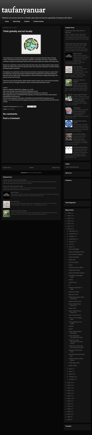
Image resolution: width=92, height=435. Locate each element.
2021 (69, 226)
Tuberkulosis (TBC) (74, 270)
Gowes (71, 329)
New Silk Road (15, 201)
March (71, 374)
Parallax (71, 326)
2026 (69, 213)
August (71, 241)
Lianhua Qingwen (74, 257)
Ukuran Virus (72, 282)
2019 (69, 382)
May (70, 369)
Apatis (70, 265)
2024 (69, 218)
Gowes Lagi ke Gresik (79, 94)
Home (7, 21)
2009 (69, 409)
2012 (69, 401)
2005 (69, 419)
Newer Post (7, 167)
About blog (16, 21)
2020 (69, 229)
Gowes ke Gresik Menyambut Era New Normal (76, 341)
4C (69, 285)
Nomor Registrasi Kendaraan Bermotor (76, 336)
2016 (69, 390)
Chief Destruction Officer (76, 267)
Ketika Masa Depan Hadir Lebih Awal (76, 298)
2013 (69, 398)
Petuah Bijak (10, 109)
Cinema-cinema (39, 21)
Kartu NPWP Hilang (79, 134)
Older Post (55, 167)
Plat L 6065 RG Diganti (75, 254)
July (70, 244)
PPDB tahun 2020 (74, 363)
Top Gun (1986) (73, 262)
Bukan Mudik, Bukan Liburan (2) (75, 304)
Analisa (71, 279)
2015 (69, 393)
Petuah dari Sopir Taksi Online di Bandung (14, 180)
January (71, 379)
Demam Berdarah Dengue (76, 273)
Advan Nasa (72, 308)
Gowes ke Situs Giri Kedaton (19, 211)
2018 (69, 385)
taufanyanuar (23, 10)
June (70, 247)
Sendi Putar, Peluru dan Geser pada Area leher (76, 346)
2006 (69, 417)
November (72, 234)
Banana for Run (73, 294)
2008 (69, 411)
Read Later (72, 259)
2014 (69, 396)
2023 (69, 221)
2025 (69, 215)
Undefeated (76, 108)
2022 (69, 223)
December (72, 231)
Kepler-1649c (73, 365)
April (70, 371)
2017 (69, 388)
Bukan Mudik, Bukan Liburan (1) (75, 311)
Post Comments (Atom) (34, 172)
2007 (69, 414)
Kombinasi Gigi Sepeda (80, 147)
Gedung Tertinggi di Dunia (76, 252)
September (72, 239)
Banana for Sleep (74, 292)
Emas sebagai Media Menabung (75, 332)
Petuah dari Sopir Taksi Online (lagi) (13, 186)
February (72, 376)
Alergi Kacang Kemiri (75, 301)
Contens (27, 21)
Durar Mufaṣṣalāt (74, 249)
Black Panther (15, 192)
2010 (69, 406)
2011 (69, 403)
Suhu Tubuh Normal (75, 315)
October (71, 236)
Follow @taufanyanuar (72, 167)
